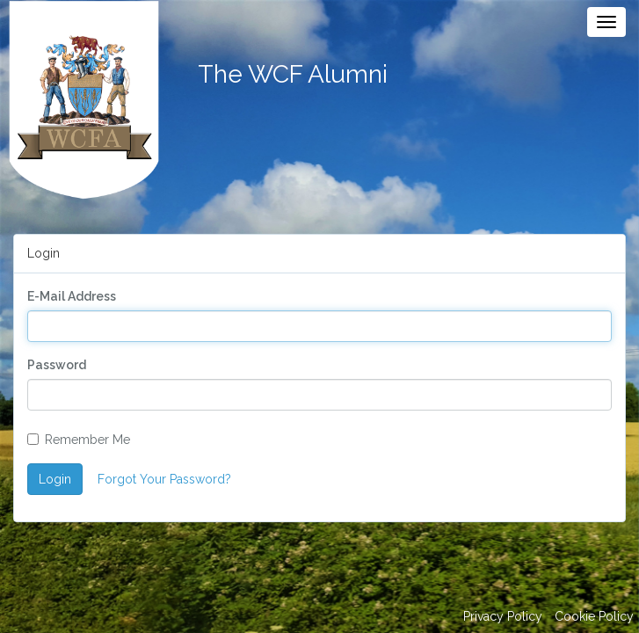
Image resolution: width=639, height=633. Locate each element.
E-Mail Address (71, 296)
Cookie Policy (594, 616)
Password (56, 365)
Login (55, 479)
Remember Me (78, 440)
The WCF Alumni (293, 74)
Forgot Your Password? (164, 479)
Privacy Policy (502, 616)
